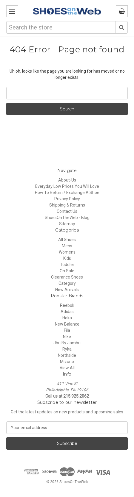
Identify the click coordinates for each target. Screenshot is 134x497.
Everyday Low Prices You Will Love (67, 186)
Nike (67, 336)
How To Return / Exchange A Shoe (67, 192)
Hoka (67, 317)
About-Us (67, 180)
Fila (67, 330)
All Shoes (67, 239)
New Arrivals (67, 289)
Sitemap (67, 223)
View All (67, 367)
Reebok (67, 305)
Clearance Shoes (67, 277)
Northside (67, 355)
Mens (67, 245)
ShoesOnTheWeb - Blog (67, 217)
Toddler (67, 264)
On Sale (67, 270)
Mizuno (67, 361)
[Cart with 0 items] (122, 11)
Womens (67, 252)
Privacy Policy (67, 198)
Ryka (67, 349)
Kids (67, 258)
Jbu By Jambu (67, 342)
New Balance (67, 324)
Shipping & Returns (67, 205)
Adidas (67, 311)
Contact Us (67, 211)
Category (67, 283)
